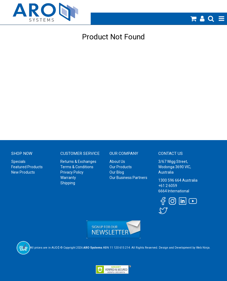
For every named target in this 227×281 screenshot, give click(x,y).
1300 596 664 (169, 180)
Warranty (68, 177)
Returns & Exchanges (78, 161)
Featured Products (27, 167)
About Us (117, 161)
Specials (18, 161)
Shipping (67, 183)
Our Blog (116, 172)
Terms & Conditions (76, 167)
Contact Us (170, 153)
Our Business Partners (128, 177)
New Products (23, 172)
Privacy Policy (71, 172)
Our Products (120, 167)
